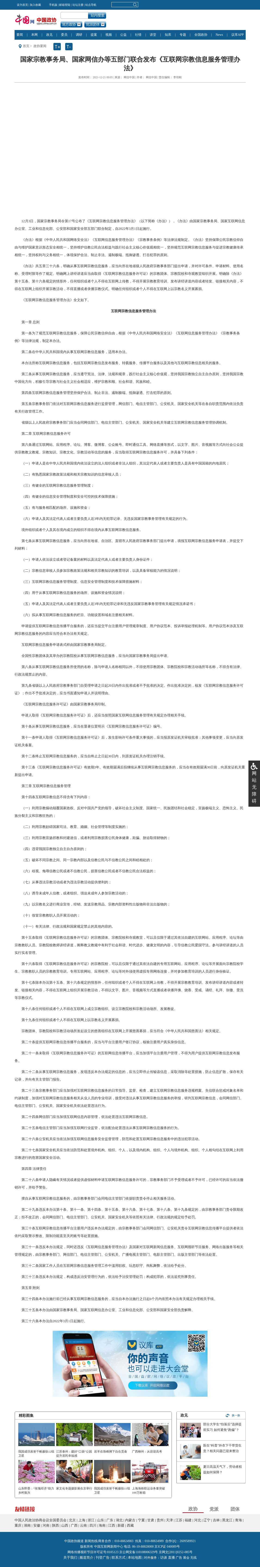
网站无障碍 (254, 787)
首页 (26, 46)
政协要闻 (40, 46)
